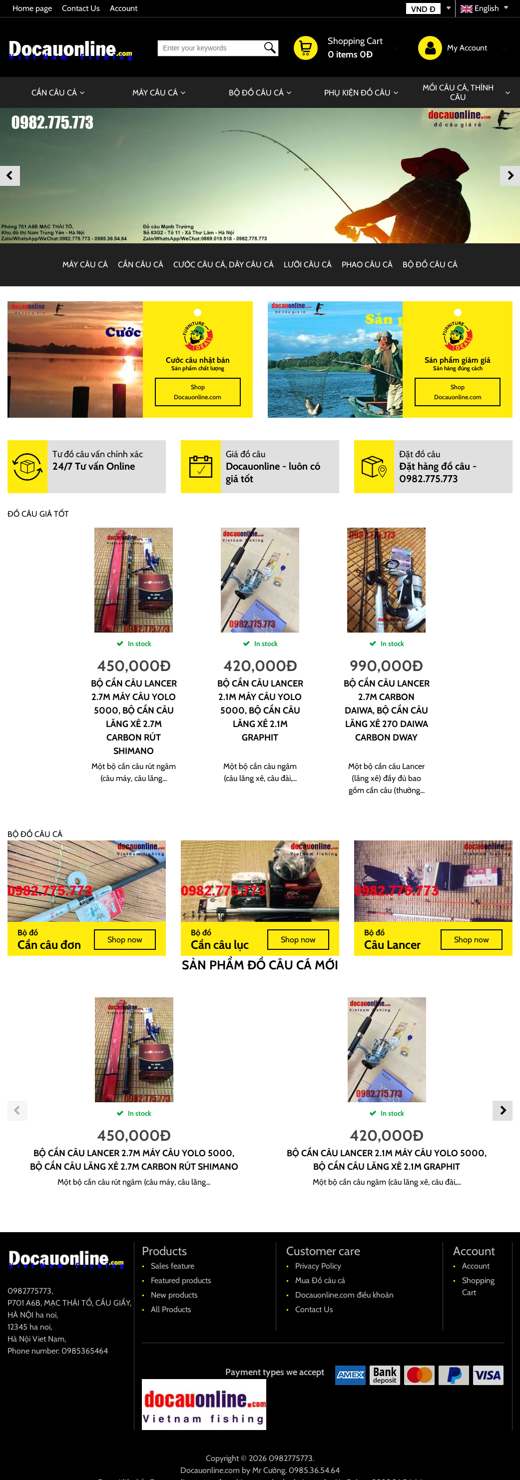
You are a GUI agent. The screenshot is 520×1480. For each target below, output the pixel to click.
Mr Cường (268, 1470)
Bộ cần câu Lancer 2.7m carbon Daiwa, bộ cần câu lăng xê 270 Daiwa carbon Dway (387, 710)
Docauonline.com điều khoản (344, 1295)
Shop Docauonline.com (197, 392)
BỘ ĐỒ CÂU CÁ (256, 92)
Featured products (181, 1280)
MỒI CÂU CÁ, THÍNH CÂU (458, 92)
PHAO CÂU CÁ (367, 264)
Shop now (124, 939)
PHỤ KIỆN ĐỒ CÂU (357, 92)
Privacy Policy (318, 1266)
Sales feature (172, 1266)
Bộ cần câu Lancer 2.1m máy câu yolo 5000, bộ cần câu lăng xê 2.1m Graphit (260, 710)
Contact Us (81, 8)
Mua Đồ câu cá (320, 1280)
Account (123, 8)
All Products (171, 1309)
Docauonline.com (210, 1470)
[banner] (260, 175)
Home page (32, 8)
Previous (10, 176)
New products (174, 1295)
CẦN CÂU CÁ (54, 92)
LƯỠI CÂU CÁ (308, 264)
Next (510, 176)
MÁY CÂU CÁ (155, 92)
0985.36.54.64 (314, 1470)
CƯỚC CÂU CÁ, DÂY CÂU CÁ (223, 264)
